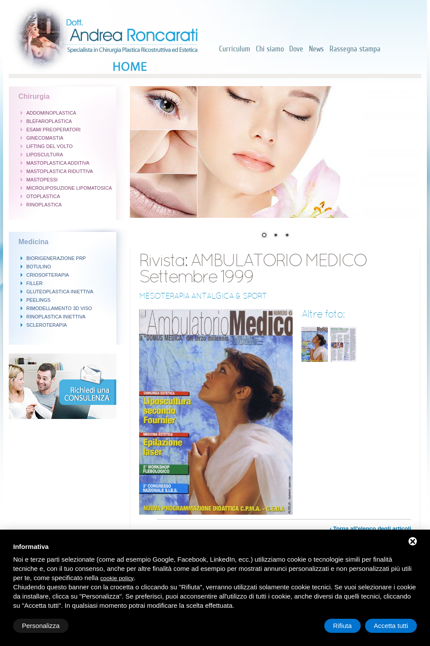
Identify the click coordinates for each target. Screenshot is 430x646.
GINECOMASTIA (44, 138)
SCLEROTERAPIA (46, 325)
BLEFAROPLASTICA (49, 121)
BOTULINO (38, 266)
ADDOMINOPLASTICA (51, 112)
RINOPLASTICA (44, 204)
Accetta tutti (391, 625)
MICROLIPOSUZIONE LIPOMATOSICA (69, 188)
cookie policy (116, 578)
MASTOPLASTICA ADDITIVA (58, 163)
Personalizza (41, 625)
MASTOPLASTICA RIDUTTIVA (59, 171)
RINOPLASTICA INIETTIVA (56, 316)
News (316, 48)
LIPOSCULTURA (44, 154)
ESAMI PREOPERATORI (53, 129)
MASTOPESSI (41, 179)
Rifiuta (342, 625)
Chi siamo (270, 48)
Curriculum (234, 48)
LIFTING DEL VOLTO (49, 146)
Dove (296, 48)
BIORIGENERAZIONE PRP (56, 258)
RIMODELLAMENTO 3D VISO (59, 308)
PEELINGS (38, 300)
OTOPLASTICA (43, 196)
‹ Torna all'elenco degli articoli (370, 528)
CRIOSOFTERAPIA (47, 275)
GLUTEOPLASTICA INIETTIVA (59, 291)
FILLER (34, 283)
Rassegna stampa (355, 48)
